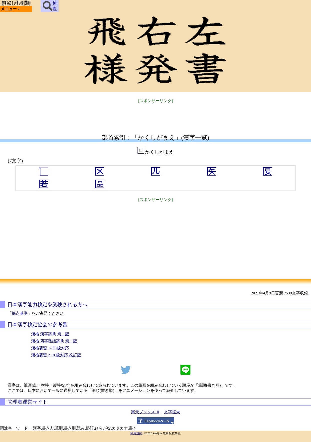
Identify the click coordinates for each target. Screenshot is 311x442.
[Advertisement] (155, 115)
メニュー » (10, 9)
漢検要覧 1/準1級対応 (50, 348)
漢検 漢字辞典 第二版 (50, 334)
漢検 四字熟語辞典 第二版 (54, 341)
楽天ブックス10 (145, 412)
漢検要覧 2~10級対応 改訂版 (56, 355)
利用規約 (136, 433)
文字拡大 (172, 412)
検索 (50, 6)
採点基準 (20, 313)
